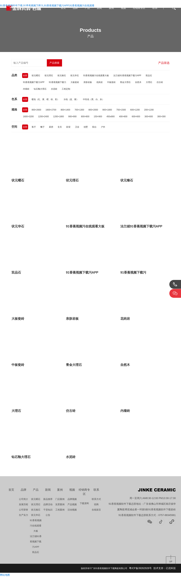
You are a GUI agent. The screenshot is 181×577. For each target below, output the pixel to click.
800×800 (85, 116)
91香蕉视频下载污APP (33, 82)
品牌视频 (72, 499)
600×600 (136, 116)
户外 (103, 127)
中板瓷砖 (111, 82)
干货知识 (47, 509)
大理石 (149, 82)
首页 (63, 8)
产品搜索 (54, 62)
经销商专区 (139, 8)
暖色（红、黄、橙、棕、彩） (45, 99)
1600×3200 (28, 116)
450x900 (110, 116)
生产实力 (23, 515)
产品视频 (72, 504)
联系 (154, 8)
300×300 (161, 116)
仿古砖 (160, 82)
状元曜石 (36, 75)
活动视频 (72, 509)
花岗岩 (99, 82)
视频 (123, 8)
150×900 (98, 116)
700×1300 (79, 110)
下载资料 (84, 503)
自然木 (138, 82)
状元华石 (74, 75)
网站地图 (5, 574)
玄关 (60, 127)
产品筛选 (164, 62)
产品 (87, 8)
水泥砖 (54, 89)
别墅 (86, 127)
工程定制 (66, 89)
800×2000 (93, 110)
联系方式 (96, 499)
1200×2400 (43, 116)
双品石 (149, 75)
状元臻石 (61, 75)
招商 (96, 504)
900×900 (72, 116)
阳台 (94, 127)
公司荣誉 (23, 509)
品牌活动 (47, 504)
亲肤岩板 (87, 82)
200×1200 (149, 110)
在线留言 (96, 509)
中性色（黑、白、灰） (93, 99)
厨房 (51, 127)
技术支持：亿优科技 (164, 568)
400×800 (123, 116)
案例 (111, 8)
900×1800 (107, 110)
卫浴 (77, 127)
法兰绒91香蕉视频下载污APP (127, 75)
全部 (25, 75)
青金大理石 (125, 82)
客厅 (34, 127)
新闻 (99, 8)
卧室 (68, 127)
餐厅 (42, 127)
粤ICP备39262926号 (140, 568)
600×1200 (135, 110)
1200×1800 (58, 116)
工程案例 (60, 509)
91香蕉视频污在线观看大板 (96, 75)
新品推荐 (47, 499)
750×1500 (121, 110)
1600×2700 (51, 110)
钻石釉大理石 (40, 89)
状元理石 (49, 75)
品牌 (75, 8)
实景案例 (60, 504)
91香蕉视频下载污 (57, 82)
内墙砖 (26, 89)
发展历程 (23, 504)
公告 (48, 515)
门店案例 (60, 499)
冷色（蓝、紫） (71, 99)
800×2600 (36, 110)
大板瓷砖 (75, 82)
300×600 (149, 116)
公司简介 (23, 499)
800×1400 (65, 110)
